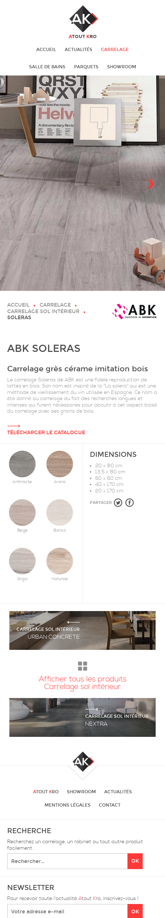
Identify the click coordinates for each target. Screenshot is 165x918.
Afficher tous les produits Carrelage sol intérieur (83, 674)
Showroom (121, 66)
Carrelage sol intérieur (43, 311)
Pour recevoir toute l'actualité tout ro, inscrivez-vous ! (72, 899)
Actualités (78, 49)
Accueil (46, 49)
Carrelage (115, 49)
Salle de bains (47, 66)
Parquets (86, 66)
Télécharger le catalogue (82, 425)
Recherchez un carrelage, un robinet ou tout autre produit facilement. (75, 845)
